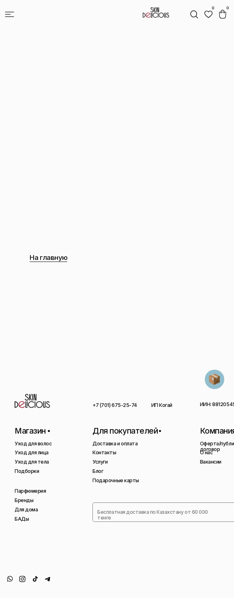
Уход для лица (32, 452)
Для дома (26, 509)
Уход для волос (33, 444)
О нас (206, 452)
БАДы (22, 519)
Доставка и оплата (114, 444)
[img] (208, 14)
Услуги (99, 462)
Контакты (104, 452)
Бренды (24, 500)
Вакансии (210, 462)
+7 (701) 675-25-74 (114, 405)
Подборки (27, 471)
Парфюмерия (30, 491)
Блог (97, 471)
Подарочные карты (115, 480)
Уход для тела (32, 462)
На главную (48, 257)
